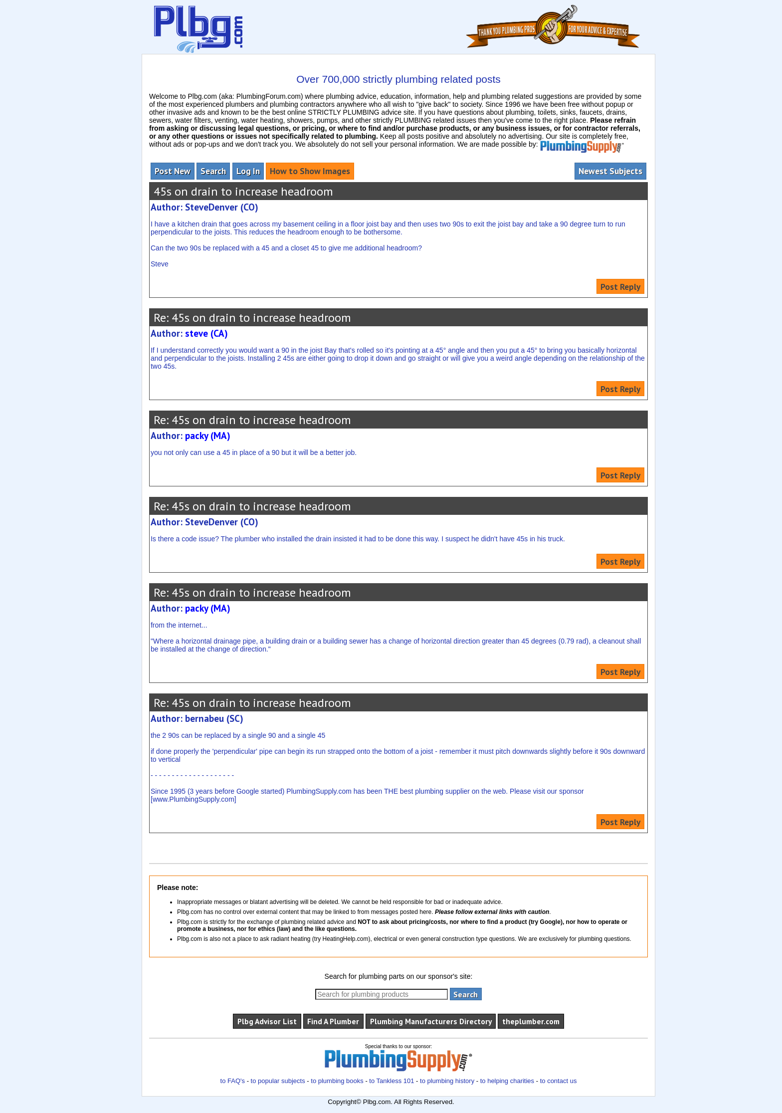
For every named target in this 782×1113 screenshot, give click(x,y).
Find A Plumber (333, 1021)
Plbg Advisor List (267, 1021)
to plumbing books (337, 1081)
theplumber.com (531, 1021)
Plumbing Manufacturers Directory (431, 1021)
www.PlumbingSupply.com (193, 799)
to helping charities (507, 1081)
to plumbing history (447, 1081)
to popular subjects (278, 1081)
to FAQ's (232, 1081)
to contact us (558, 1081)
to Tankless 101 (391, 1081)
